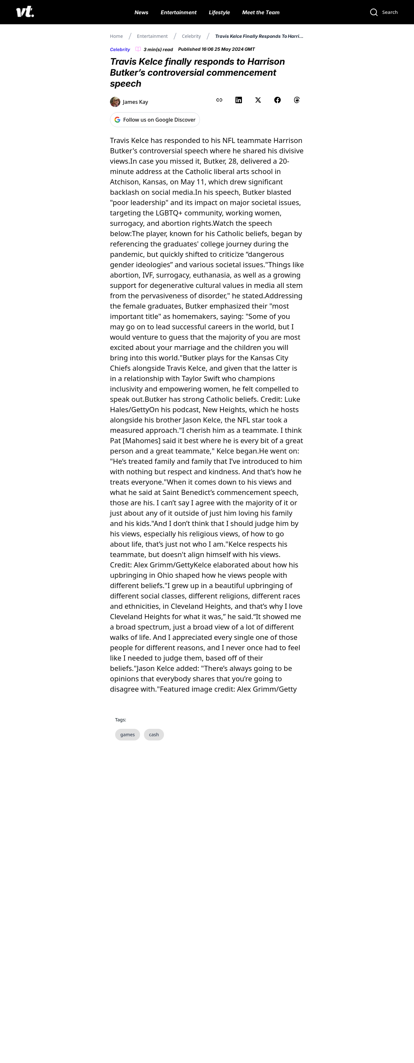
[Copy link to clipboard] (219, 100)
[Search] (383, 12)
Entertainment (179, 12)
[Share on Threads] (297, 100)
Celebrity (191, 36)
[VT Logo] (25, 12)
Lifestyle (219, 12)
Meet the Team (261, 12)
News (141, 12)
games (127, 734)
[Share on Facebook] (277, 100)
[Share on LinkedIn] (239, 100)
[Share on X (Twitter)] (258, 100)
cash (154, 734)
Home (116, 36)
